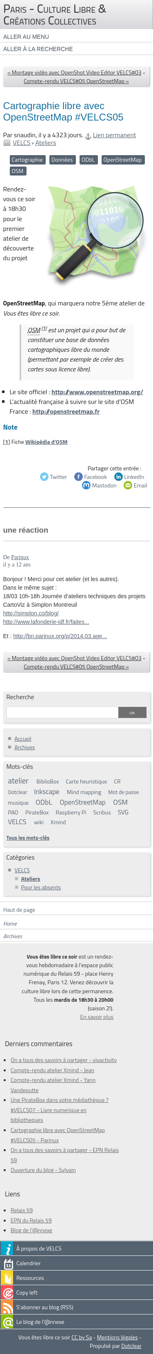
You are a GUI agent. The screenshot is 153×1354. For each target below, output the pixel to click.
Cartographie (27, 159)
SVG (123, 812)
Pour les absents (41, 887)
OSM (18, 171)
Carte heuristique (86, 781)
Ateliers (45, 142)
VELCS (22, 142)
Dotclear (17, 792)
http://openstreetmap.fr (66, 411)
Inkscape (46, 791)
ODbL (88, 159)
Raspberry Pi (70, 812)
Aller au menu (26, 36)
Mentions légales (117, 1337)
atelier (18, 780)
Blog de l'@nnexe (31, 1230)
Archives (25, 747)
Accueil (23, 738)
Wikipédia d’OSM (46, 441)
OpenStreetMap (123, 159)
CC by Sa (81, 1337)
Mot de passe (123, 792)
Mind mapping (84, 792)
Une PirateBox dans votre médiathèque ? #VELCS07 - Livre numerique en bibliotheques (60, 1109)
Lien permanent (114, 135)
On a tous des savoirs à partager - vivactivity (64, 1060)
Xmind (58, 822)
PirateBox (37, 812)
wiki (39, 822)
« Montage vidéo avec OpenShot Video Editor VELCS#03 (74, 72)
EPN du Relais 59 (31, 1220)
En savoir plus (96, 1016)
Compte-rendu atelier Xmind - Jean (52, 1070)
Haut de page (19, 909)
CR (117, 781)
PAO (13, 812)
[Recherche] (62, 713)
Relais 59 (22, 1210)
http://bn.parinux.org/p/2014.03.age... (60, 636)
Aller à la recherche (38, 49)
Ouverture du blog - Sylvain (43, 1169)
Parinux (20, 557)
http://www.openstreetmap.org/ (97, 392)
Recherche (20, 697)
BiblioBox (47, 781)
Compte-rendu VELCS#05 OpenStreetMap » (76, 81)
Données (62, 159)
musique (18, 802)
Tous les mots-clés (28, 838)
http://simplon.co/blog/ (31, 613)
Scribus (102, 812)
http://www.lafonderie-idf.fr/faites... (46, 622)
